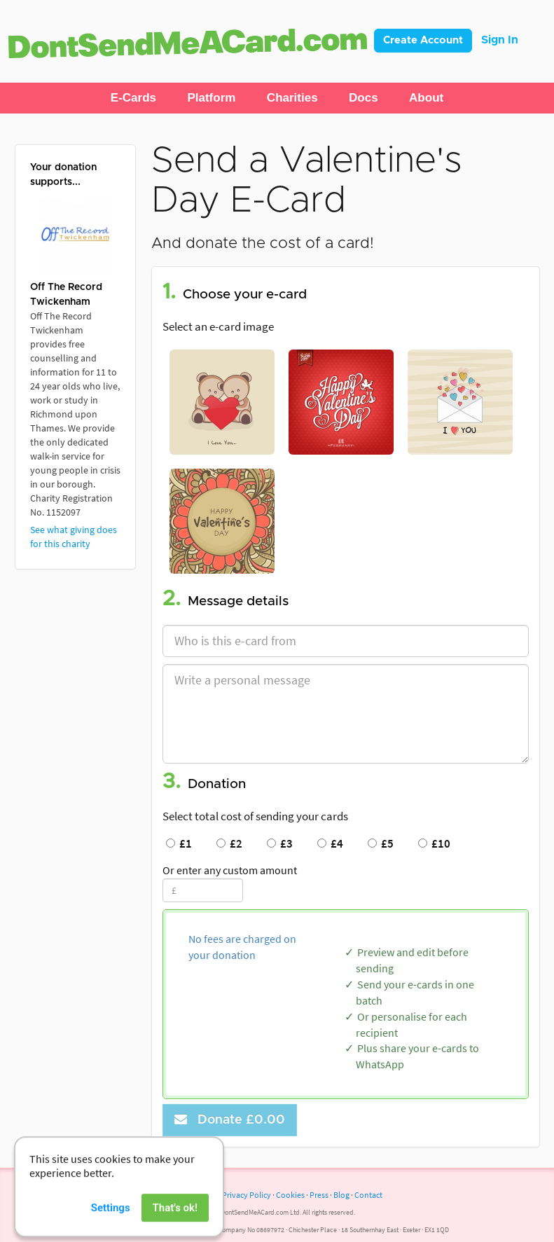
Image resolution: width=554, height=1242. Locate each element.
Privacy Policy (246, 1194)
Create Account (423, 40)
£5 (381, 843)
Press (319, 1194)
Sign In (499, 40)
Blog (341, 1194)
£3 (280, 843)
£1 (179, 843)
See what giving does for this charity (73, 536)
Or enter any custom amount (229, 870)
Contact (368, 1194)
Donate (229, 1119)
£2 (229, 843)
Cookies (290, 1194)
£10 (434, 843)
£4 (330, 843)
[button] (133, 98)
